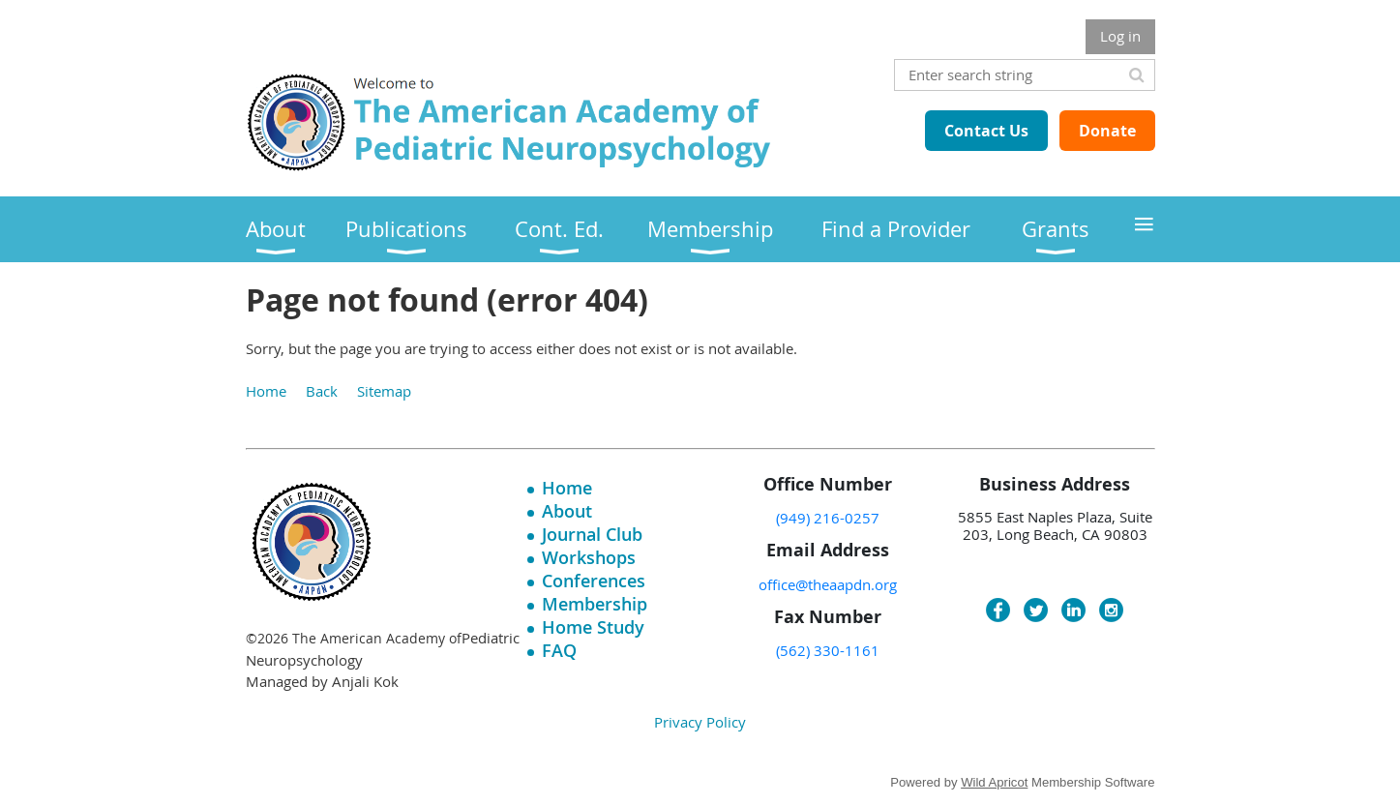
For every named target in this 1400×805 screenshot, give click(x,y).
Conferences (593, 580)
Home (266, 391)
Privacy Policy (700, 721)
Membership (594, 603)
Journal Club (592, 534)
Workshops (589, 557)
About (567, 510)
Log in (1120, 35)
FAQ (559, 650)
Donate (1107, 130)
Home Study (593, 627)
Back (322, 391)
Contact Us (986, 130)
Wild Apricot (994, 782)
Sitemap (384, 391)
